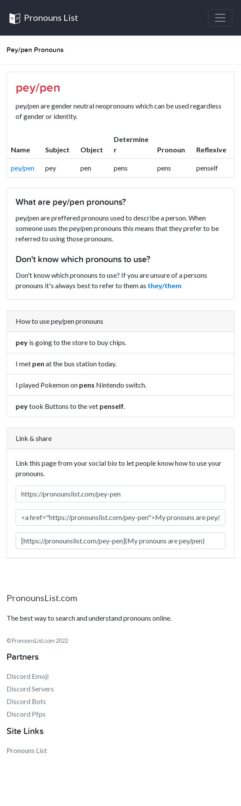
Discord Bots (26, 701)
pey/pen (22, 168)
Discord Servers (30, 688)
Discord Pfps (26, 714)
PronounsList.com (42, 597)
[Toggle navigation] (220, 17)
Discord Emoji (28, 676)
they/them (165, 285)
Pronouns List (43, 18)
